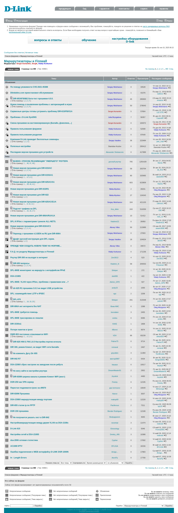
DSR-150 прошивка (19, 411)
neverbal (114, 423)
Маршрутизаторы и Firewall (31, 56)
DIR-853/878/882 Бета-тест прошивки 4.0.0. (33, 98)
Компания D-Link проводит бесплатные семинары (34, 139)
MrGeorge (160, 389)
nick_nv (160, 217)
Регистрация (21, 21)
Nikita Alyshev (114, 189)
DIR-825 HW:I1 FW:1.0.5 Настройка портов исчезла (37, 342)
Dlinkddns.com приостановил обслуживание (31, 93)
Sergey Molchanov (114, 87)
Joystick (115, 376)
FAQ (159, 21)
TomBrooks (160, 354)
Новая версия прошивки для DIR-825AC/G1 (34, 182)
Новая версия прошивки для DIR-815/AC (32, 168)
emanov (160, 100)
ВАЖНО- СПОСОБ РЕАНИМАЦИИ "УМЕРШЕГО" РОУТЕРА (40, 161)
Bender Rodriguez (115, 411)
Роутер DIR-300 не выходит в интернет (29, 257)
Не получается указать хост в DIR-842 (31, 417)
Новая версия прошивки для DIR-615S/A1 (33, 175)
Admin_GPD (115, 282)
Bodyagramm (114, 417)
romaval (115, 347)
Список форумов (12, 56)
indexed (160, 424)
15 (28, 211)
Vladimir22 (115, 221)
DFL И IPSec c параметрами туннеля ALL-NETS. (33, 221)
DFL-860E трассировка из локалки (26, 318)
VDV (115, 335)
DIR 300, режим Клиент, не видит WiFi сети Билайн (34, 347)
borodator (115, 312)
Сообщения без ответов (14, 53)
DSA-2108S (15, 276)
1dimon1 (160, 203)
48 (33, 163)
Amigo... (114, 452)
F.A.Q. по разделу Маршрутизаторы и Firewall (32, 252)
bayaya (114, 365)
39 (28, 184)
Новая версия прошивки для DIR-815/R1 (29, 189)
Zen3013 (114, 258)
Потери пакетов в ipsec (21, 330)
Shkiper (115, 270)
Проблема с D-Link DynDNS (23, 117)
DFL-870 (17, 299)
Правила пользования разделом (26, 135)
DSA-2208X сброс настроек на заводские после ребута (36, 364)
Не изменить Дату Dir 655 (25, 353)
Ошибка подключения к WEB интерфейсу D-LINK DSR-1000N (39, 452)
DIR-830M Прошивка (20, 394)
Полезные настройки (20, 146)
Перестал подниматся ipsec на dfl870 (28, 388)
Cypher (114, 440)
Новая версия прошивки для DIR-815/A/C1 (30, 226)
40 (30, 184)
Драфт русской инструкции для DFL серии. (34, 239)
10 (29, 204)
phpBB (83, 509)
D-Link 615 (15, 428)
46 (28, 163)
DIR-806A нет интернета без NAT (25, 306)
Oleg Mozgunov (160, 190)
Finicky (114, 382)
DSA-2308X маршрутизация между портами (31, 399)
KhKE (114, 324)
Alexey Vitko (115, 227)
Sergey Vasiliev (115, 140)
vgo (114, 294)
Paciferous (115, 405)
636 (160, 210)
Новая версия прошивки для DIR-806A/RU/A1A (32, 216)
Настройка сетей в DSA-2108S (24, 434)
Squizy (160, 184)
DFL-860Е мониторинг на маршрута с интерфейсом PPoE (37, 270)
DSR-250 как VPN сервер (22, 382)
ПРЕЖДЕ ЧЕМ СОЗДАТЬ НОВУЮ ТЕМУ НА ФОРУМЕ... (35, 246)
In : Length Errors (18, 458)
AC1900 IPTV (16, 446)
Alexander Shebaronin (115, 152)
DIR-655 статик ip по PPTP (22, 405)
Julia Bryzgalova (114, 117)
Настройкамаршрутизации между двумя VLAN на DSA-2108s (39, 423)
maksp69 (114, 399)
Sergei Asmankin (23, 64)
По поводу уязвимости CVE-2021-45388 (29, 87)
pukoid (160, 301)
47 (30, 163)
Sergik (34, 64)
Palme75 (114, 341)
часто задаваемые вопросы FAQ (156, 26)
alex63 (160, 241)
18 (28, 301)
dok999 (115, 276)
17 (33, 211)
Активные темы (31, 53)
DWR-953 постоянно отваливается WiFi (29, 334)
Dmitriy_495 (115, 434)
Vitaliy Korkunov (45, 64)
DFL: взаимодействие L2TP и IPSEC (27, 293)
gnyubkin (114, 353)
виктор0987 (115, 359)
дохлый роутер (115, 162)
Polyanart (160, 265)
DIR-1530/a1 (15, 324)
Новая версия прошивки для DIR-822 (31, 195)
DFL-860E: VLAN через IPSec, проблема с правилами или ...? (39, 282)
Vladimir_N (114, 264)
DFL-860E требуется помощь (24, 312)
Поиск (168, 21)
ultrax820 (160, 336)
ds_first (160, 170)
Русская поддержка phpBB (89, 511)
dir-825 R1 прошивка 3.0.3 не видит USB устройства (38, 288)
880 (167, 69)
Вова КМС (115, 306)
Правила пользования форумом (25, 129)
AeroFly (115, 458)
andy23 (115, 288)
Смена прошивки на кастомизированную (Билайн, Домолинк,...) (41, 123)
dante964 (160, 177)
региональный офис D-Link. (20, 32)
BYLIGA (114, 446)
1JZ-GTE (160, 112)
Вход (9, 21)
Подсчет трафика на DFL (25, 209)
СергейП (160, 118)
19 (30, 301)
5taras (160, 163)
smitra (114, 318)
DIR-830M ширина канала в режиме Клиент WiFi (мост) (39, 377)
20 (33, 301)
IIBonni (114, 330)
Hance (114, 394)
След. (171, 69)
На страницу (150, 69)
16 (30, 211)
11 (32, 204)
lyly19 (160, 406)
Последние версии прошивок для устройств (31, 152)
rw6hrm (160, 94)
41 (33, 184)
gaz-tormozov (114, 388)
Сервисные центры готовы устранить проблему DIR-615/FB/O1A (41, 111)
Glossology (114, 429)
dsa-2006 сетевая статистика (24, 440)
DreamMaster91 (114, 370)
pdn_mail (160, 141)
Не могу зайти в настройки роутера (30, 371)
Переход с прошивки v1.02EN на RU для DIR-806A (37, 233)
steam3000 (160, 228)
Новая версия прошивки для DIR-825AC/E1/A (34, 202)
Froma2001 (160, 430)
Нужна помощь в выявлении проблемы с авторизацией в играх (41, 104)
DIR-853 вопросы (21, 263)
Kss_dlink (115, 209)
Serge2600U (160, 360)
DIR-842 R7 (15, 359)
